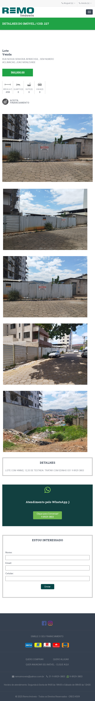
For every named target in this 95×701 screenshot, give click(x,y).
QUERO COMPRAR (35, 659)
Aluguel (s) (68, 3)
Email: (8, 563)
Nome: (8, 552)
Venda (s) (85, 3)
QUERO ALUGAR (61, 659)
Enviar (48, 586)
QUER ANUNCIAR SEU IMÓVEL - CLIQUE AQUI (47, 664)
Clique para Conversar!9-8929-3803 (47, 515)
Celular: (9, 573)
